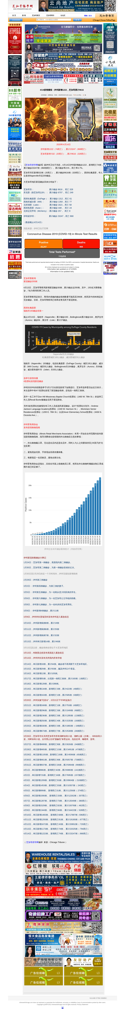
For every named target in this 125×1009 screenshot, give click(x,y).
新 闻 (24, 15)
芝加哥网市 (50, 15)
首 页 (14, 15)
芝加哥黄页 (36, 15)
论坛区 (63, 15)
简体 (85, 16)
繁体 (90, 16)
